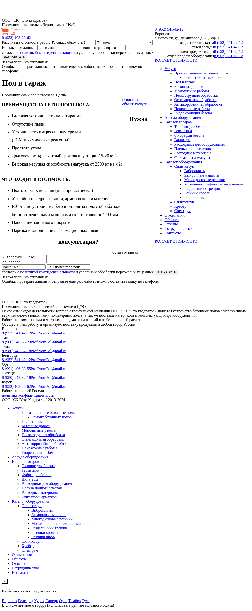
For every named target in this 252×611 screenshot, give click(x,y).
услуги (141, 104)
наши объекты (133, 101)
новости (129, 99)
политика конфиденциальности (28, 397)
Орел (63, 602)
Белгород (25, 602)
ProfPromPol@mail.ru (48, 335)
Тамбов (74, 602)
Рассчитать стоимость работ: (26, 42)
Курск (39, 602)
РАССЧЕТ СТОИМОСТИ (176, 60)
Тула (85, 602)
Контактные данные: (19, 47)
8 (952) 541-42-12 (169, 29)
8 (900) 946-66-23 (16, 343)
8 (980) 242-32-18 (16, 352)
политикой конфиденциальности (47, 52)
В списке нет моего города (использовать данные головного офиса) (58, 607)
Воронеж (162, 34)
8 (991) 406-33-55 (16, 370)
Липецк (51, 602)
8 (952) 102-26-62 (16, 38)
